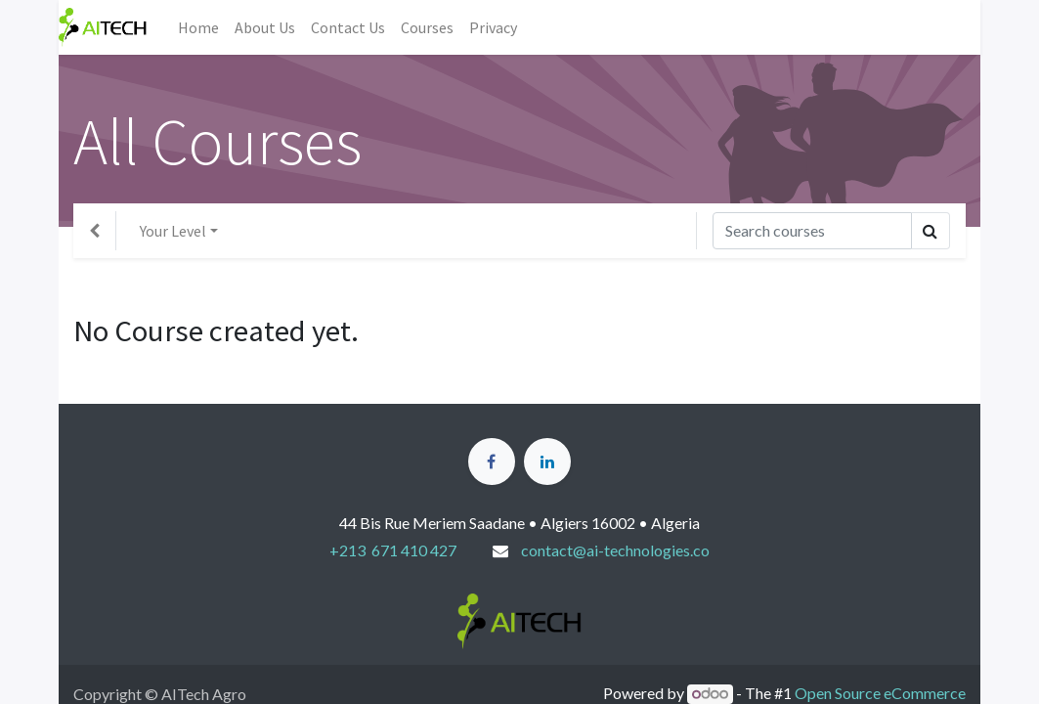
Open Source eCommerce (880, 692)
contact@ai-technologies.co (615, 550)
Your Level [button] (173, 231)
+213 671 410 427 (392, 550)
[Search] (812, 230)
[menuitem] (198, 27)
